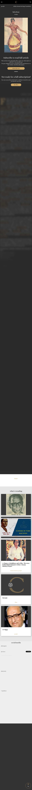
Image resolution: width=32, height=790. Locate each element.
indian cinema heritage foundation (22, 6)
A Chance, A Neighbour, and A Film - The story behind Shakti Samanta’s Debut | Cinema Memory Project (15, 565)
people (3, 6)
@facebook (3, 671)
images (16, 478)
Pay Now (16, 84)
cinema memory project (16, 570)
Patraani (4, 598)
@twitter (3, 651)
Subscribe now (16, 68)
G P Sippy (5, 629)
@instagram (3, 646)
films (16, 602)
